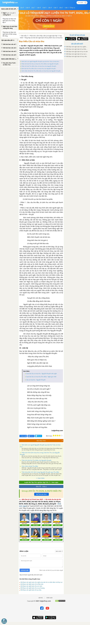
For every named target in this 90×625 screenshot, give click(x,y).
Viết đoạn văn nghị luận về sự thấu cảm (31, 584)
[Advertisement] (77, 69)
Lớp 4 (50, 8)
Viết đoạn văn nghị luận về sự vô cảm (31, 586)
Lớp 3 (56, 8)
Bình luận (23, 436)
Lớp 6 (39, 8)
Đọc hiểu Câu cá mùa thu (31, 41)
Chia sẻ (30, 436)
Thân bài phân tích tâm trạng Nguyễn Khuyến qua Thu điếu (40, 472)
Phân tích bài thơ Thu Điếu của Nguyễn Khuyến (36, 460)
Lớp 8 (28, 8)
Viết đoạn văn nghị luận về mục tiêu (30, 590)
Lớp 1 (67, 8)
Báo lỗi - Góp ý (41, 486)
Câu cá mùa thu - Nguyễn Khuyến (36, 380)
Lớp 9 (22, 8)
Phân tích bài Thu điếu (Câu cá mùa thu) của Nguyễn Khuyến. (39, 66)
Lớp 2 (61, 8)
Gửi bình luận (24, 570)
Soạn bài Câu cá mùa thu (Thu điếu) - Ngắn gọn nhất (41, 376)
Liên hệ (40, 598)
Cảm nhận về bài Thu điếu (29, 466)
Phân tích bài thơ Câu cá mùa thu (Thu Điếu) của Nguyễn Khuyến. (40, 64)
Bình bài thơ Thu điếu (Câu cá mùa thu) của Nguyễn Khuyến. (39, 68)
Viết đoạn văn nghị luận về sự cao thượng (32, 588)
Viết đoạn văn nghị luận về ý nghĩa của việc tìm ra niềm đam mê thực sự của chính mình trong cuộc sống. (41, 582)
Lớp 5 (44, 8)
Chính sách (49, 598)
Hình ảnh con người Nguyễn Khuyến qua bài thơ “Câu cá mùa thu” (40, 61)
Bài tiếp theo (50, 441)
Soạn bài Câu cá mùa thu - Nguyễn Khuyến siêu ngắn (41, 373)
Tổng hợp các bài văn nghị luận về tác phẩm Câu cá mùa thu (43, 38)
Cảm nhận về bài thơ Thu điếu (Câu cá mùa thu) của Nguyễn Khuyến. (41, 71)
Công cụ (72, 8)
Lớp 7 (33, 8)
